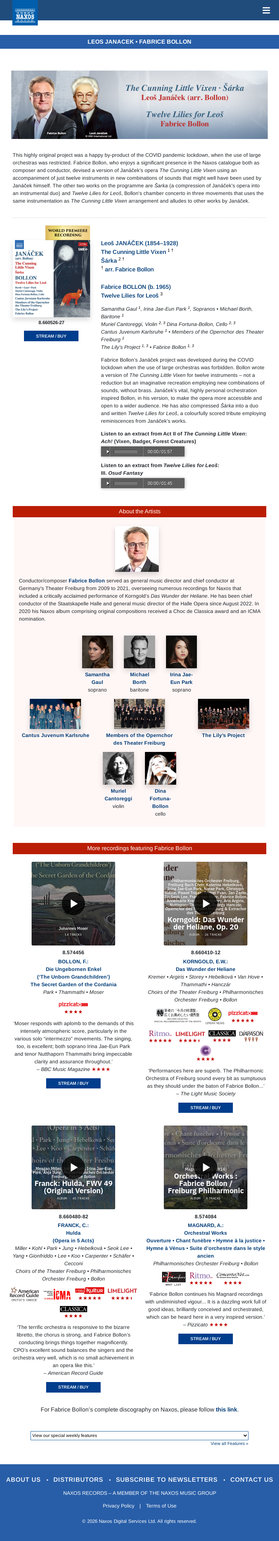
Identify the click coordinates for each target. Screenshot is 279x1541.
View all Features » (229, 1443)
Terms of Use (161, 1506)
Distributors (79, 1479)
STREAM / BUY (51, 336)
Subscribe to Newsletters (168, 1479)
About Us (24, 1479)
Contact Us (251, 1479)
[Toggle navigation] (265, 10)
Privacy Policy (118, 1506)
